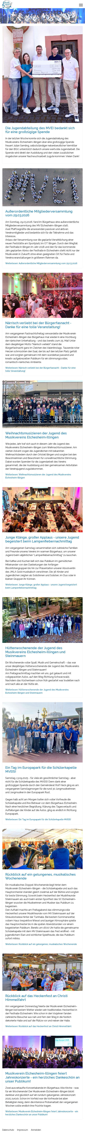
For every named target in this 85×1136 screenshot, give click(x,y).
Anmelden (36, 1130)
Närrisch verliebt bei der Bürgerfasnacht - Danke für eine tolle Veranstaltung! (38, 325)
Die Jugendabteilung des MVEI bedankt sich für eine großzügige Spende (40, 130)
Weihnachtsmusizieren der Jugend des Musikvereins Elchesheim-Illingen (36, 435)
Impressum (22, 1130)
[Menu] (81, 5)
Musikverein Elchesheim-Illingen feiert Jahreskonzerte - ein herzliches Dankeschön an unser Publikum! (42, 1077)
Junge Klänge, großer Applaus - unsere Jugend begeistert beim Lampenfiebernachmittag (42, 539)
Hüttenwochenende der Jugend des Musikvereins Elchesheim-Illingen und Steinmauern (35, 652)
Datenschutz (8, 1130)
